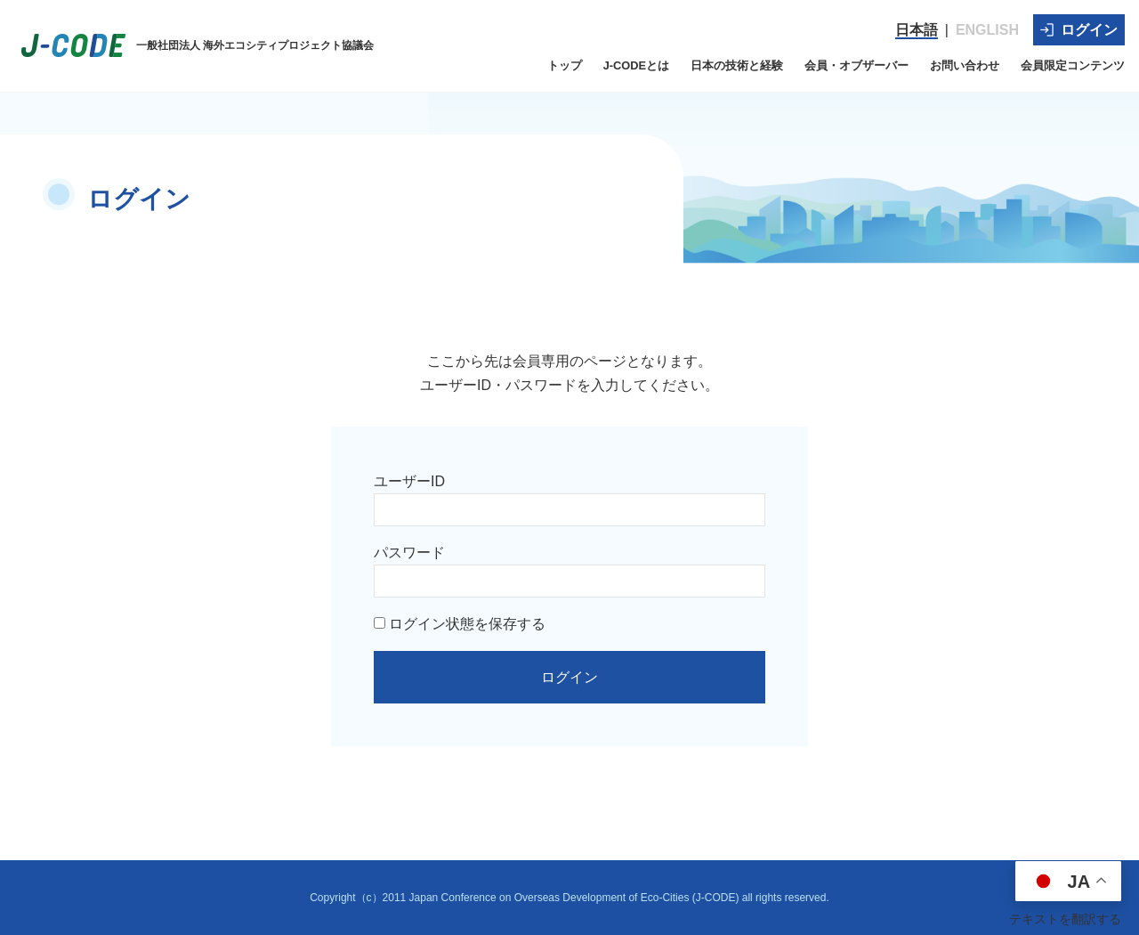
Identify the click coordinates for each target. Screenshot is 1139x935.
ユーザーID (409, 481)
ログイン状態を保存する (459, 623)
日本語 (916, 29)
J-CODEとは (636, 65)
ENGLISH (987, 29)
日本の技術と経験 (737, 65)
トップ (564, 65)
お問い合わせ (964, 65)
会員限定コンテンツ (1073, 65)
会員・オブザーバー (856, 65)
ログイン (1079, 29)
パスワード (409, 552)
